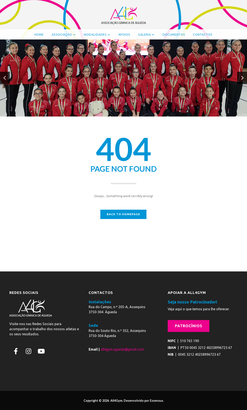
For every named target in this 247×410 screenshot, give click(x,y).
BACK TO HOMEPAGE (123, 214)
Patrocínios (188, 326)
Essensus (156, 400)
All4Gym (116, 400)
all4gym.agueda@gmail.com (122, 349)
